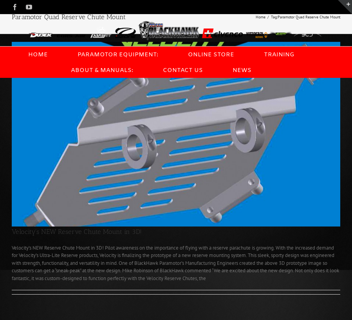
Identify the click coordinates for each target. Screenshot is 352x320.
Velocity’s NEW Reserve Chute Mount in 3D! (77, 232)
